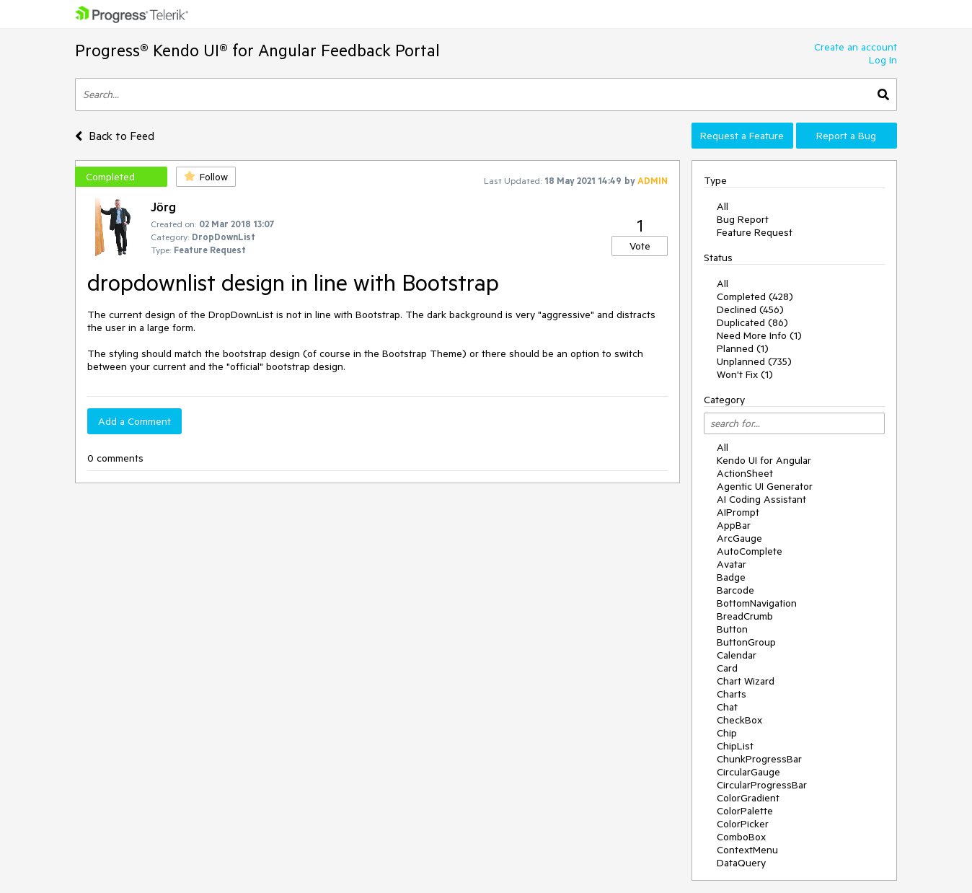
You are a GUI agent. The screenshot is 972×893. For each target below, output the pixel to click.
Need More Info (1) (759, 335)
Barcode (735, 590)
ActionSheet (745, 473)
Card (727, 667)
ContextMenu (747, 849)
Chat (727, 706)
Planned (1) (743, 348)
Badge (731, 577)
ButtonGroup (746, 641)
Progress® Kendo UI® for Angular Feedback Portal (257, 50)
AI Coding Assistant (761, 499)
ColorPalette (745, 810)
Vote (639, 245)
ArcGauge (739, 538)
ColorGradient (748, 797)
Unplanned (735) (754, 361)
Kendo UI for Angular (764, 460)
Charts (731, 693)
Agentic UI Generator (765, 486)
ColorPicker (743, 823)
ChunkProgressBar (759, 758)
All (722, 206)
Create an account (855, 46)
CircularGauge (748, 771)
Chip (727, 732)
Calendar (736, 654)
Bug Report (743, 219)
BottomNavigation (757, 603)
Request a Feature (742, 135)
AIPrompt (738, 512)
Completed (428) (755, 296)
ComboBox (741, 836)
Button (732, 629)
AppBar (734, 525)
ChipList (735, 745)
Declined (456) (750, 309)
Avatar (731, 564)
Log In (883, 59)
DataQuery (741, 862)
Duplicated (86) (752, 322)
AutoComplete (749, 551)
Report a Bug (846, 135)
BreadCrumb (745, 616)
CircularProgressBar (762, 784)
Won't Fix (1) (745, 374)
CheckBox (739, 719)
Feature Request (754, 232)
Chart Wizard (745, 680)
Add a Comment (134, 421)
